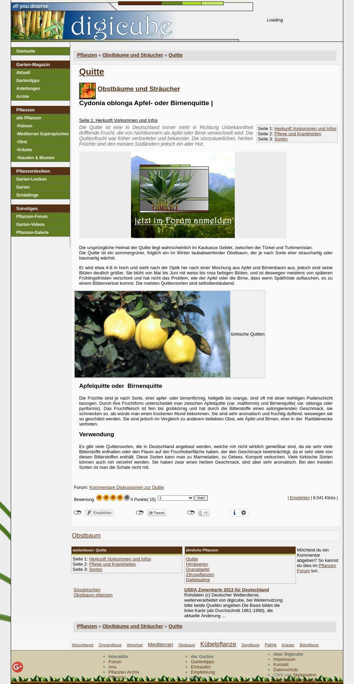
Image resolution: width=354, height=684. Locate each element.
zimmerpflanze (110, 645)
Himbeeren (197, 564)
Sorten (281, 139)
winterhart (135, 645)
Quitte (176, 55)
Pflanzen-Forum (32, 216)
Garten (23, 187)
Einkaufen (201, 666)
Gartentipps (27, 80)
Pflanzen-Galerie (32, 232)
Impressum (284, 659)
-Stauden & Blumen (35, 157)
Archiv (22, 96)
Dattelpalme (198, 579)
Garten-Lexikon (31, 179)
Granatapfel (197, 569)
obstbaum (86, 535)
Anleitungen (28, 88)
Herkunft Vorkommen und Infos (305, 128)
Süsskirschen (87, 589)
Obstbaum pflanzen (93, 595)
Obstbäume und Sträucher (138, 88)
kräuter (288, 645)
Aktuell (23, 72)
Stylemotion (305, 674)
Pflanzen (87, 626)
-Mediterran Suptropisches (42, 133)
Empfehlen (300, 497)
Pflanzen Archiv (124, 672)
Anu (113, 666)
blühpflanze (309, 645)
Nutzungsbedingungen (295, 680)
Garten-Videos (30, 224)
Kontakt (281, 664)
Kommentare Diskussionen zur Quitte (127, 487)
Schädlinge (27, 195)
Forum (115, 661)
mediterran (160, 644)
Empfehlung (203, 672)
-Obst (21, 141)
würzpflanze (83, 645)
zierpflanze (251, 645)
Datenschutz (285, 669)
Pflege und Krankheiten (297, 133)
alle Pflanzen (28, 118)
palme (271, 644)
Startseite (25, 51)
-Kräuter (24, 149)
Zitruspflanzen (200, 574)
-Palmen (24, 126)
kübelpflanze (218, 644)
